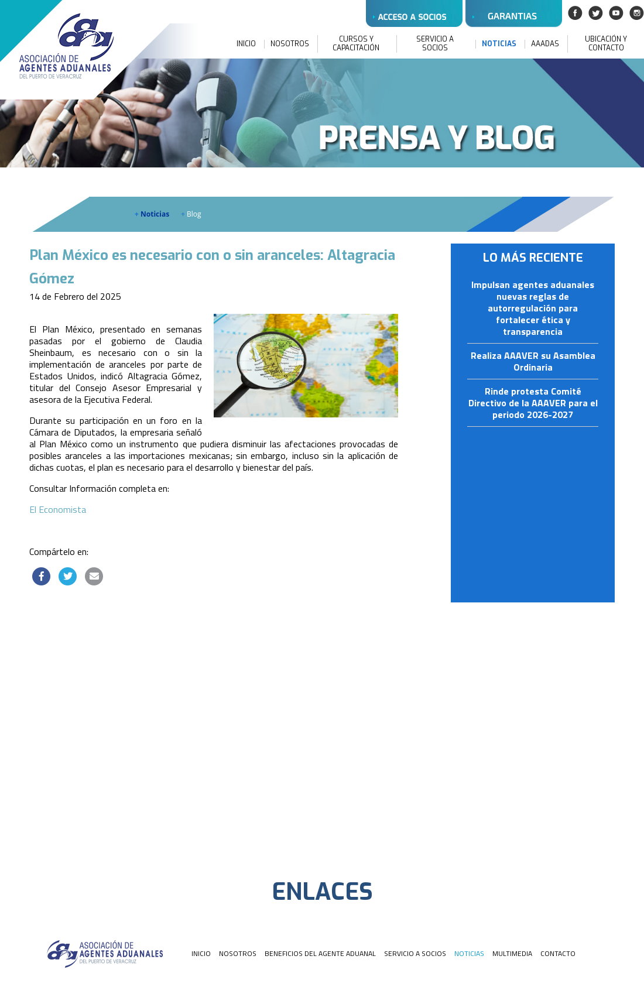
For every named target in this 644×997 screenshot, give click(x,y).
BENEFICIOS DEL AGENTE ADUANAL (320, 953)
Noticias (152, 214)
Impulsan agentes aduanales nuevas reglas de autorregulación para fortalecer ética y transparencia (532, 308)
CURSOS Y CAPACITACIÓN (356, 44)
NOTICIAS (499, 44)
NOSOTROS (289, 44)
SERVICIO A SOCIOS (435, 44)
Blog (191, 214)
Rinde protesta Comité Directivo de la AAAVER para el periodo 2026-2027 (533, 403)
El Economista (57, 509)
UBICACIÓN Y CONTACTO (606, 44)
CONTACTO (558, 953)
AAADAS (545, 44)
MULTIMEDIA (512, 953)
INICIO (246, 44)
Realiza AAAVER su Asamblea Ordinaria (533, 362)
